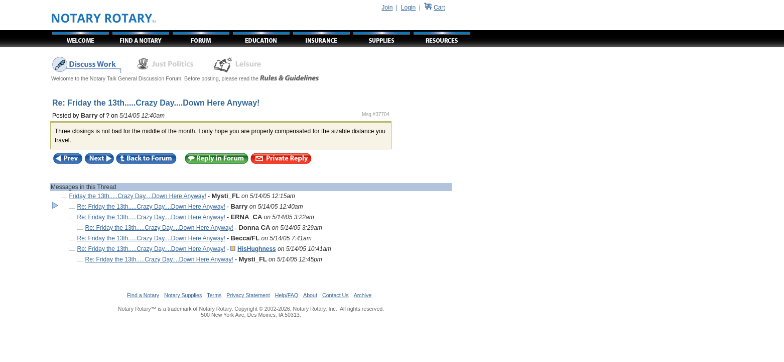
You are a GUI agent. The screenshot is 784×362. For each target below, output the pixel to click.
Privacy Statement (248, 295)
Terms (214, 295)
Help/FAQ (286, 295)
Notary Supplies (183, 295)
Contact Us (335, 295)
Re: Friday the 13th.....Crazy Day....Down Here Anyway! (151, 206)
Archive (363, 295)
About (310, 295)
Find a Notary (143, 295)
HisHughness (256, 248)
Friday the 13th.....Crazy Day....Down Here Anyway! (137, 196)
